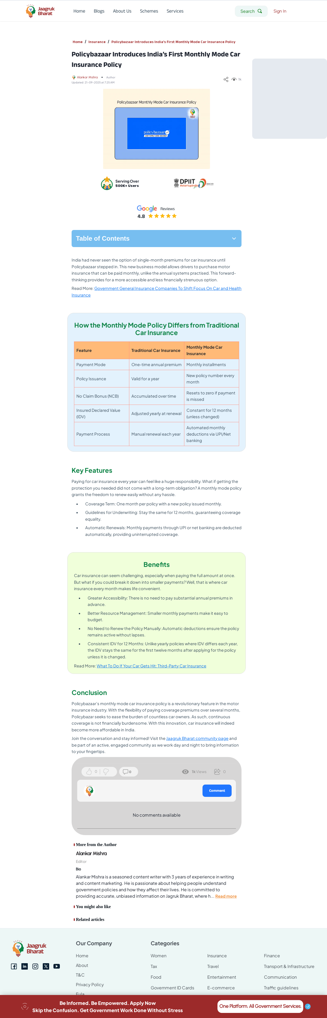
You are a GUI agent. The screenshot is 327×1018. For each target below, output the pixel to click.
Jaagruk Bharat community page (197, 738)
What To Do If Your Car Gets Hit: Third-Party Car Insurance (151, 665)
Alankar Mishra (87, 77)
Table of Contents (156, 238)
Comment (217, 790)
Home (78, 42)
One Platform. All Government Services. (260, 1006)
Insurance (97, 42)
